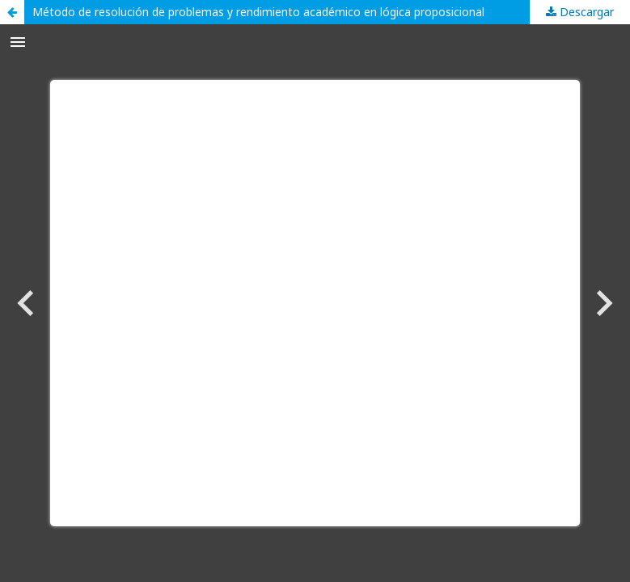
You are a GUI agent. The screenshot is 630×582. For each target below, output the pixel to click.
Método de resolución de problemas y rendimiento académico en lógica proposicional (258, 11)
